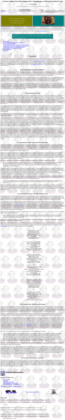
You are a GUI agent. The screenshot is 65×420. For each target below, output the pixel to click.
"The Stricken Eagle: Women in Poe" (10, 383)
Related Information (7, 49)
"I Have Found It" (6, 379)
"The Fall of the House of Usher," (37, 64)
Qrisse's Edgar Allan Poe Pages (32, 392)
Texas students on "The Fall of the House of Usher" (11, 386)
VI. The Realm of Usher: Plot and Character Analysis (14, 47)
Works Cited (5, 50)
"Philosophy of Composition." (39, 60)
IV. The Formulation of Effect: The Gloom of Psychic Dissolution (16, 44)
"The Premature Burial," (28, 324)
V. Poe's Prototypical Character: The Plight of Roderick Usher (15, 46)
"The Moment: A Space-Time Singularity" (11, 384)
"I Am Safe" (5, 380)
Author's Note (3, 10)
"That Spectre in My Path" (8, 381)
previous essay (19, 205)
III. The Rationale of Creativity (9, 43)
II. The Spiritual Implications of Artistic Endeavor (13, 42)
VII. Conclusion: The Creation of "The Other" (12, 48)
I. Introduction (6, 41)
